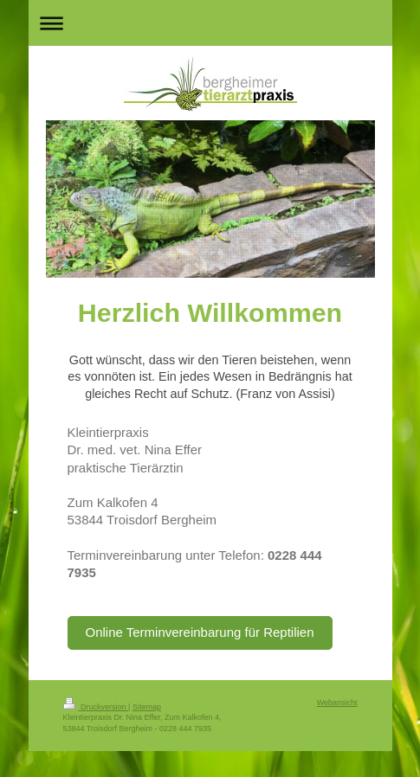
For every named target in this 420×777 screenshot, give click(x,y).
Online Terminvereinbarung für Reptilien (200, 632)
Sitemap (146, 707)
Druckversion (96, 707)
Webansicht (337, 702)
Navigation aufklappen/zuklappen (210, 23)
